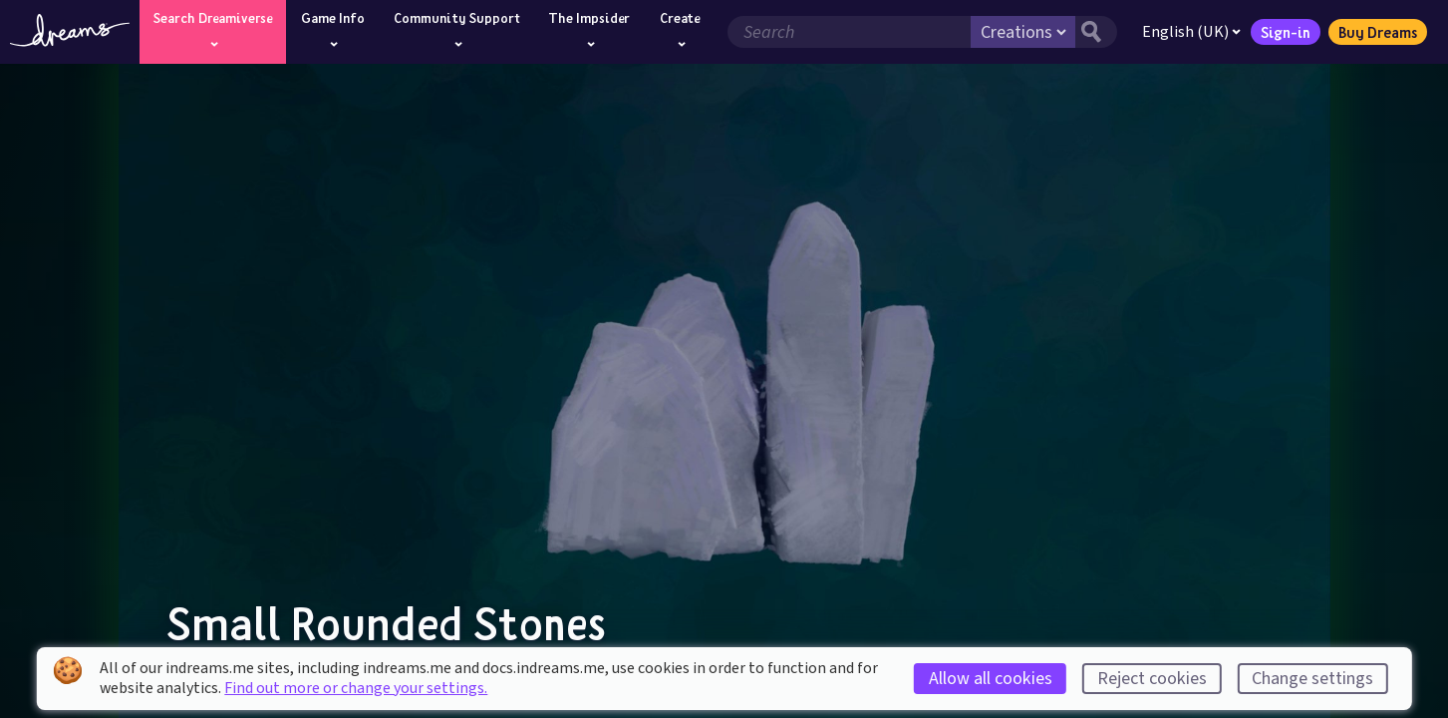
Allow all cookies (990, 678)
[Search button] (1096, 32)
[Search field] (849, 32)
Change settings (1312, 678)
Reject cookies (1152, 678)
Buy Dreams (1377, 32)
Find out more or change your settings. (355, 688)
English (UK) (1191, 32)
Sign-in (1285, 32)
